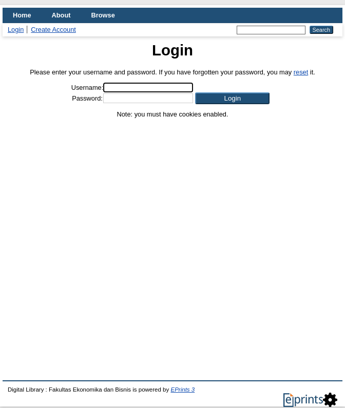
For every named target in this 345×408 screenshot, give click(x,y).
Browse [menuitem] (103, 15)
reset (301, 72)
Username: (87, 87)
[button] (232, 98)
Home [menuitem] (22, 15)
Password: (87, 98)
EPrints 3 (182, 389)
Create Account (53, 29)
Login (16, 29)
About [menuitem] (61, 15)
